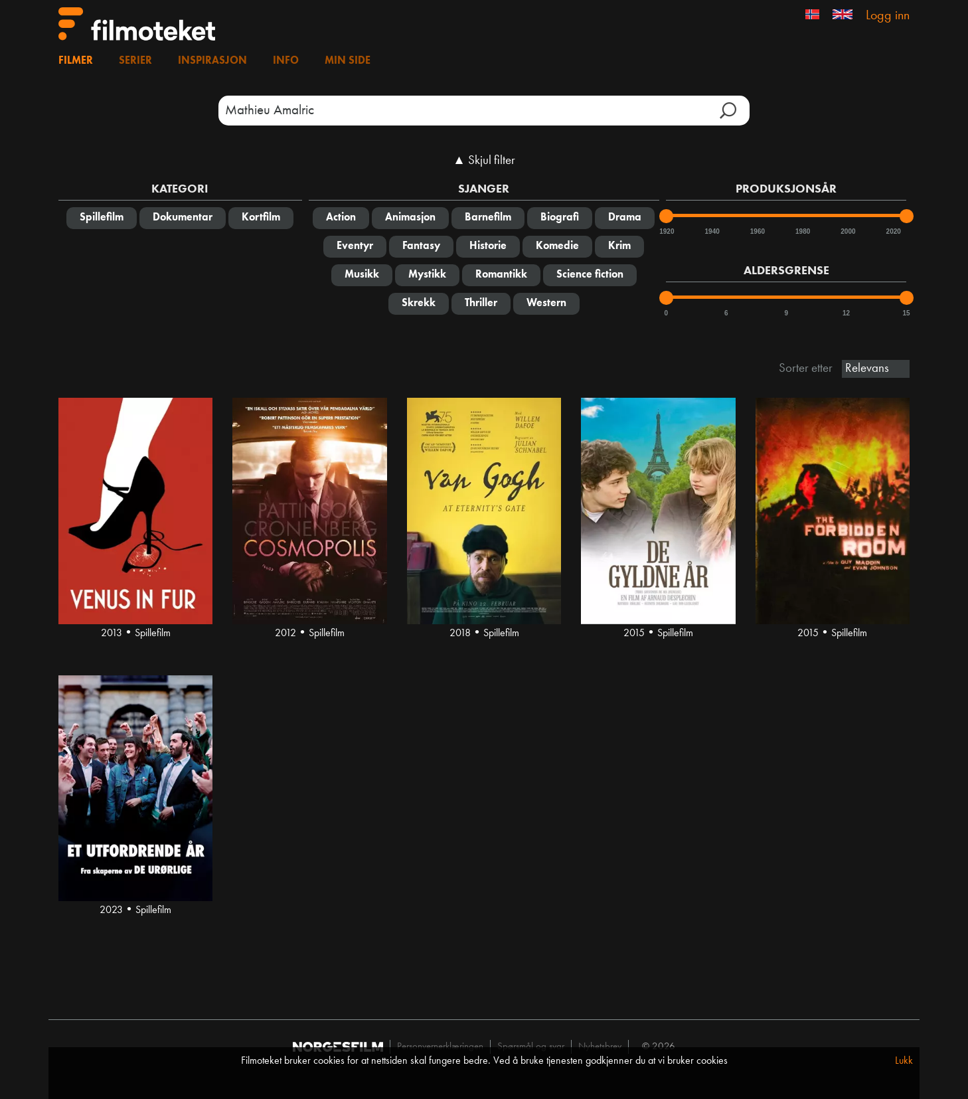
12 (846, 313)
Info (286, 61)
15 (906, 313)
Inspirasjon (212, 61)
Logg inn (888, 16)
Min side (347, 61)
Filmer (75, 61)
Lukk (904, 1061)
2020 (893, 231)
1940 (711, 231)
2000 (847, 231)
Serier (135, 61)
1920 (666, 231)
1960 (757, 231)
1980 (802, 231)
